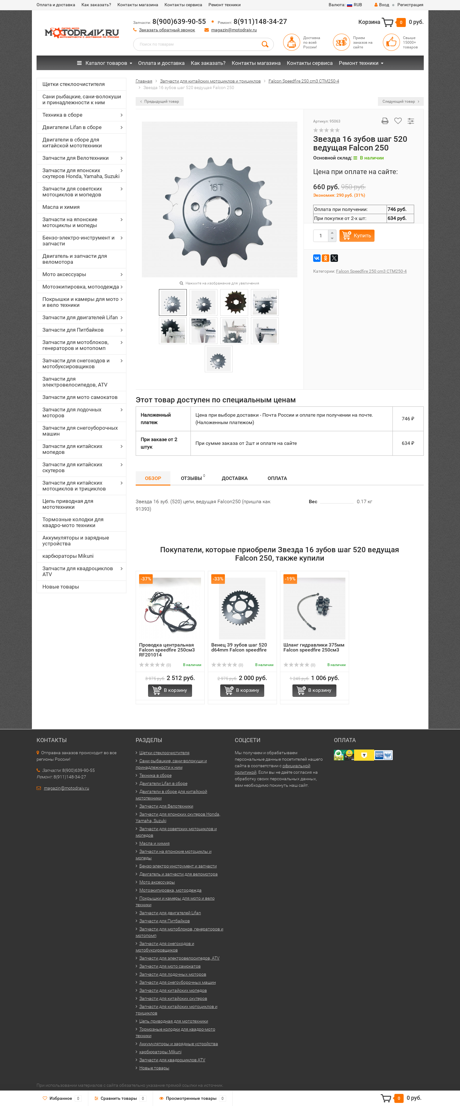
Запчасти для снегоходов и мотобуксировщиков (76, 363)
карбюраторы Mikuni (68, 556)
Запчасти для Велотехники (75, 158)
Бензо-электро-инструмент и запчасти (78, 241)
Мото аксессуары (64, 274)
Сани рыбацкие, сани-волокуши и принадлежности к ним (81, 99)
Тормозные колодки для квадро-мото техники (72, 522)
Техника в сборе (62, 115)
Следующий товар (401, 101)
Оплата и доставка (56, 4)
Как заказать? (96, 4)
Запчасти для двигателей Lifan (80, 317)
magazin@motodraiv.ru (234, 29)
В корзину (175, 690)
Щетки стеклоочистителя (73, 84)
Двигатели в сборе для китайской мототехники (72, 143)
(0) (155, 665)
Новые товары (60, 587)
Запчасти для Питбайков (73, 330)
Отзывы (193, 477)
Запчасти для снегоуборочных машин (80, 431)
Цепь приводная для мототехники (67, 504)
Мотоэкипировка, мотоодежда (80, 287)
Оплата (277, 478)
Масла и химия (61, 207)
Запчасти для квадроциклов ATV (77, 571)
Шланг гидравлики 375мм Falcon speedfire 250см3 (313, 647)
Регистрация (410, 4)
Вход (382, 4)
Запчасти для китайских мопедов (72, 449)
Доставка (235, 478)
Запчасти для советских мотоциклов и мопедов (72, 192)
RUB (345, 4)
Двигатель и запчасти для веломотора (74, 259)
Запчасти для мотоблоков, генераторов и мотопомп (75, 345)
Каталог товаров (102, 63)
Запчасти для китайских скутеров (72, 467)
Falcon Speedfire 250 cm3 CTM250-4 (371, 271)
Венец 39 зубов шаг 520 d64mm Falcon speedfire (239, 647)
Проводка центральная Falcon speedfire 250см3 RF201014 (167, 650)
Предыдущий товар (159, 101)
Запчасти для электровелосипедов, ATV (74, 382)
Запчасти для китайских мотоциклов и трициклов (74, 486)
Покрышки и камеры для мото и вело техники (80, 302)
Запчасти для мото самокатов (80, 397)
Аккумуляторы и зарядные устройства (75, 541)
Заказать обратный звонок (167, 29)
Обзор (153, 478)
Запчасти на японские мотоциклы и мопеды (69, 222)
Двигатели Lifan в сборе (72, 127)
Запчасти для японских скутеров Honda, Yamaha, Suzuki (81, 173)
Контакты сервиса (183, 4)
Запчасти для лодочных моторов (71, 412)
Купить (362, 235)
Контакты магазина (137, 4)
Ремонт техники (224, 4)
